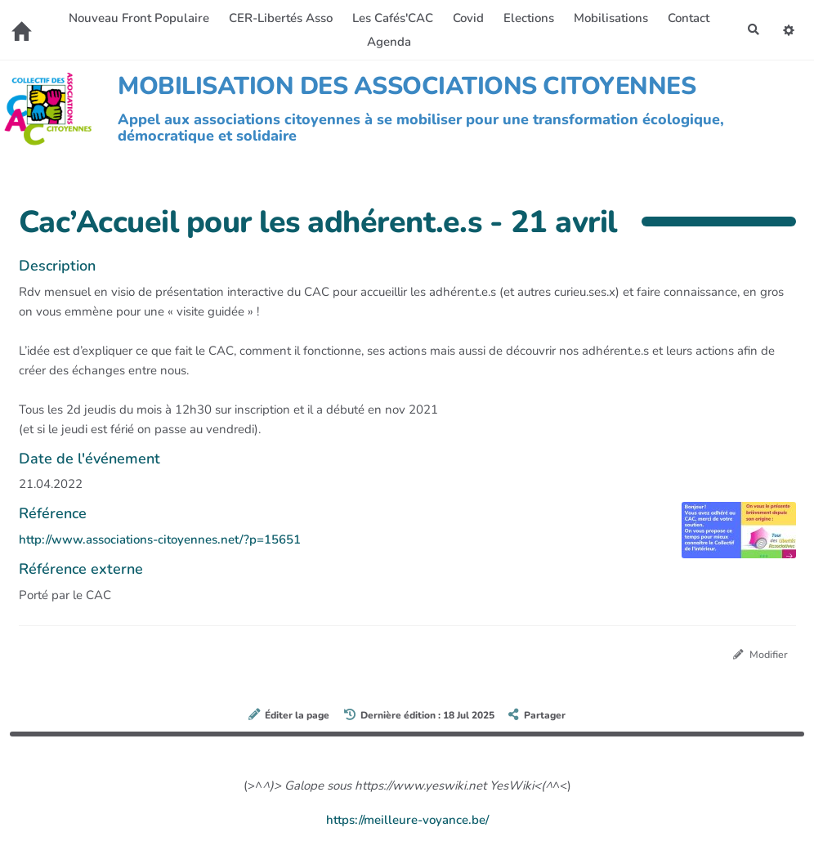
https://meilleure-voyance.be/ (407, 820)
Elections (526, 18)
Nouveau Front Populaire (136, 18)
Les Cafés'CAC (390, 18)
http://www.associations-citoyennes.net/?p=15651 (160, 539)
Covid (465, 18)
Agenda (387, 42)
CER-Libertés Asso (278, 18)
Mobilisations (608, 18)
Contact (686, 18)
